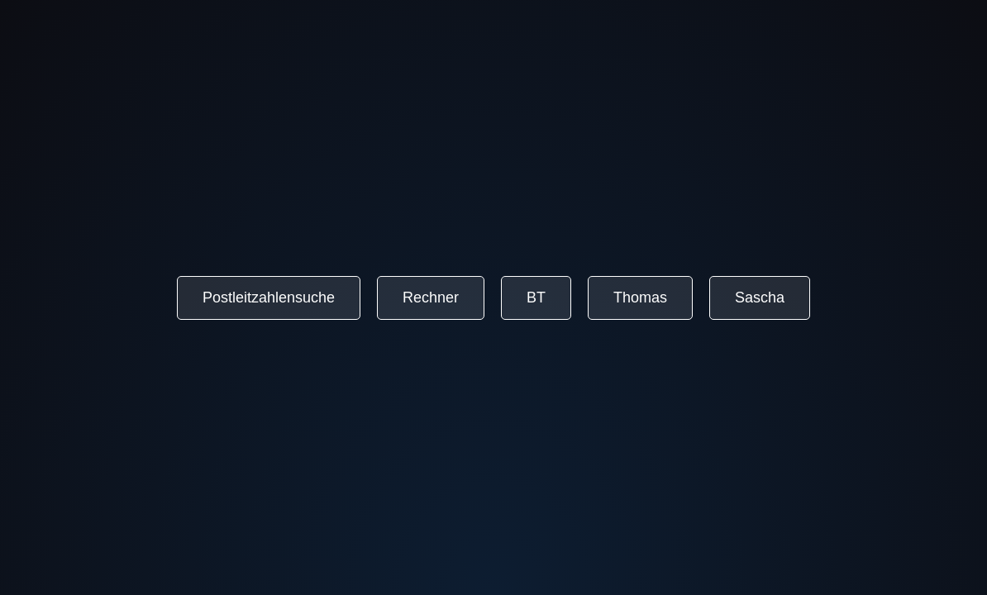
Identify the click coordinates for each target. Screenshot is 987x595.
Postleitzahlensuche (269, 297)
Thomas (640, 297)
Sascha (759, 297)
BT (536, 297)
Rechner (431, 297)
